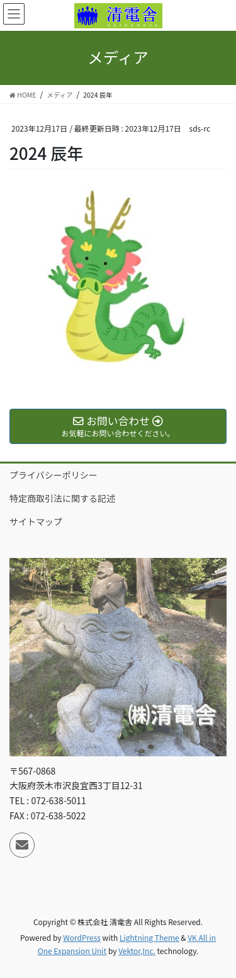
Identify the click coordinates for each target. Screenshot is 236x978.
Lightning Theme (149, 937)
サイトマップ (35, 521)
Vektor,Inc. (136, 950)
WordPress (82, 937)
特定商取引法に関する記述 (62, 498)
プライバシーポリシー (53, 475)
